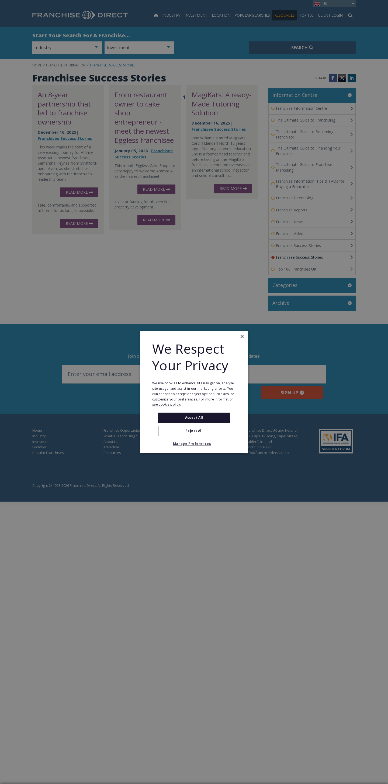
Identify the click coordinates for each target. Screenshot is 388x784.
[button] (194, 443)
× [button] (242, 337)
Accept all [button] (194, 418)
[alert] (194, 392)
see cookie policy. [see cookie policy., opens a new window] (166, 404)
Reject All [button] (194, 430)
